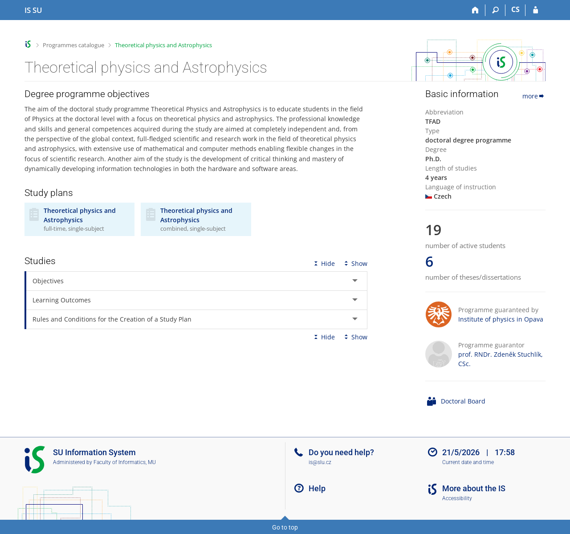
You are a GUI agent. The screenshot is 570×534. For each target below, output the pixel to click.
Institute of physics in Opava (500, 319)
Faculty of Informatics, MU (125, 462)
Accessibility (457, 498)
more (534, 96)
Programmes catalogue (73, 45)
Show (354, 263)
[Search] (495, 10)
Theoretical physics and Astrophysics (163, 45)
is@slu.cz (320, 462)
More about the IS (473, 488)
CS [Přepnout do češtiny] (515, 9)
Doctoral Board (463, 401)
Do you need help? (341, 452)
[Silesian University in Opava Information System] (33, 10)
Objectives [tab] (48, 281)
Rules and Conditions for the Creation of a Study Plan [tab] (112, 319)
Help (317, 488)
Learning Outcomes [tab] (62, 300)
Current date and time (468, 462)
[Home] (475, 10)
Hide (323, 263)
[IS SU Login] (535, 10)
